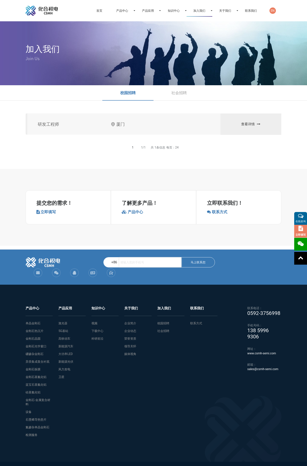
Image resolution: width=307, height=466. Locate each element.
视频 (94, 314)
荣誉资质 (130, 330)
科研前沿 (97, 330)
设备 (29, 403)
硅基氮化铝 (33, 383)
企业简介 (130, 314)
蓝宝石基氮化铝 (36, 376)
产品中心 (122, 10)
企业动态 (130, 322)
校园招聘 (128, 93)
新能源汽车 (65, 337)
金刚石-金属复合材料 (38, 393)
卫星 (61, 368)
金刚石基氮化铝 (36, 368)
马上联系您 (180, 262)
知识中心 (174, 10)
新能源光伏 (65, 353)
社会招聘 (179, 93)
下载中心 (97, 322)
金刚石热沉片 (34, 322)
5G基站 (63, 322)
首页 (99, 10)
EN (273, 10)
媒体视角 (130, 345)
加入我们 (199, 10)
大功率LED (65, 345)
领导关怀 (130, 337)
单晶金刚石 (33, 314)
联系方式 (196, 314)
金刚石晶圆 (33, 330)
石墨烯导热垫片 (36, 411)
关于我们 (225, 10)
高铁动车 (64, 330)
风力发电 (64, 360)
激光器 (62, 314)
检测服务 (32, 426)
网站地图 (95, 459)
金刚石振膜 (33, 360)
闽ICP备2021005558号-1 (267, 459)
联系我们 (251, 10)
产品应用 (148, 10)
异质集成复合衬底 (37, 353)
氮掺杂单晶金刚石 (37, 418)
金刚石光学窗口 (36, 337)
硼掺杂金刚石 (34, 345)
